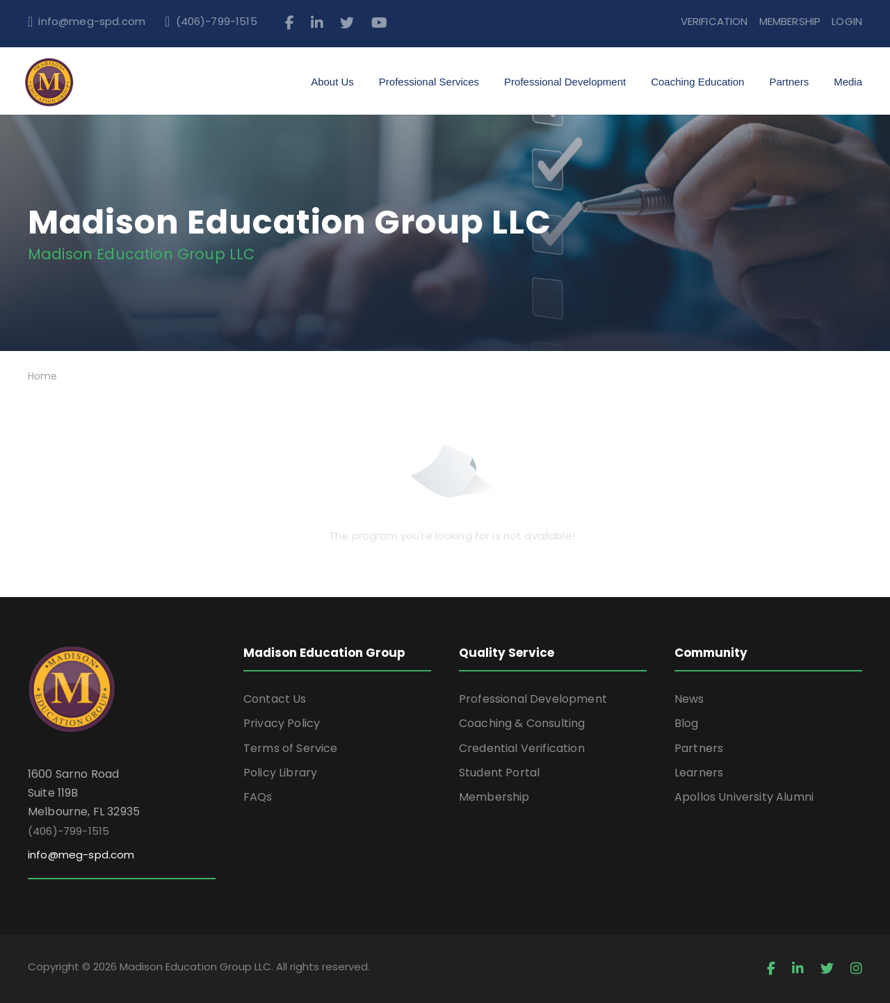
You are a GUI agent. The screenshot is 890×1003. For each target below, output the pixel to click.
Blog (686, 723)
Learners (698, 773)
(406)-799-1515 (216, 21)
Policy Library (280, 773)
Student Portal (499, 773)
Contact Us (275, 699)
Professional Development (565, 82)
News (689, 699)
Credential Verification (522, 748)
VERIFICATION (714, 21)
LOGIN (847, 21)
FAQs (258, 797)
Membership (494, 797)
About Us (332, 82)
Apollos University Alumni (744, 797)
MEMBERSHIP (790, 21)
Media (848, 82)
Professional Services (429, 82)
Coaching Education (697, 82)
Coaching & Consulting (522, 723)
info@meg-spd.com (91, 21)
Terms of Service (290, 748)
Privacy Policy (281, 723)
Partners (789, 82)
